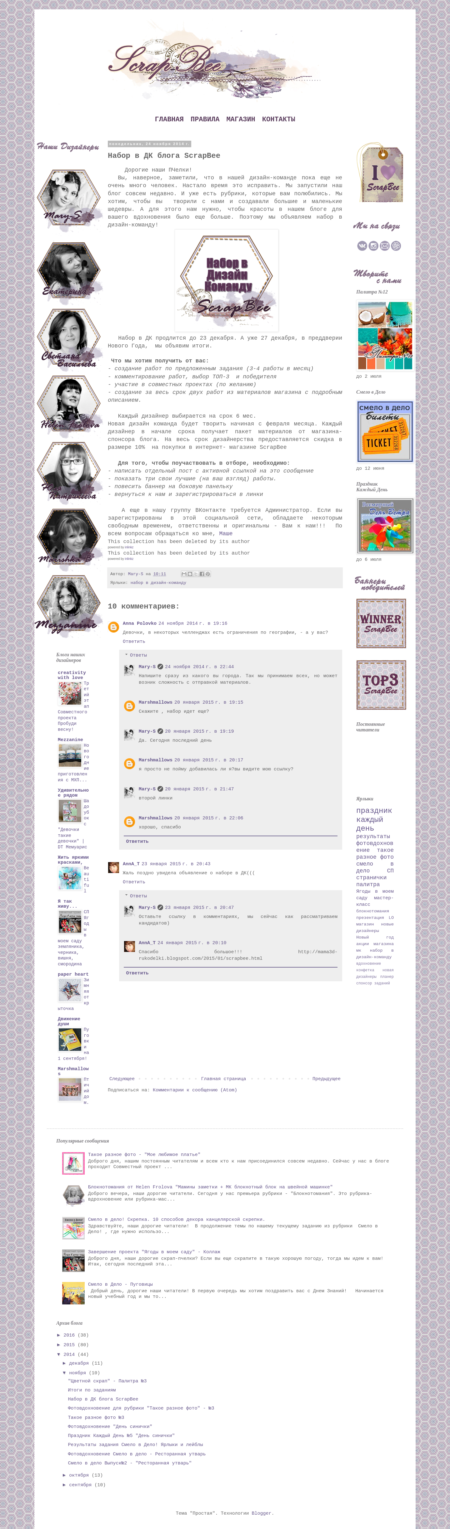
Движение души (69, 1022)
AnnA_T (131, 864)
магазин (365, 924)
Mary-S (147, 667)
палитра (368, 884)
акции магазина (375, 944)
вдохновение (368, 964)
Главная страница (223, 1079)
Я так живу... (68, 904)
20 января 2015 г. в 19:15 (208, 702)
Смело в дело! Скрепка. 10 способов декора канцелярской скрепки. (176, 1219)
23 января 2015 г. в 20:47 (199, 907)
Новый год (375, 937)
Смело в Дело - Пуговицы (120, 1284)
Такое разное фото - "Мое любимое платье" (144, 1155)
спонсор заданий (373, 983)
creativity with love (72, 675)
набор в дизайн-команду (158, 582)
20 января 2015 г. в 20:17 (208, 760)
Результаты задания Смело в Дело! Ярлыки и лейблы (135, 1445)
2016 (70, 1335)
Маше (225, 534)
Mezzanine (70, 740)
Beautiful (86, 880)
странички (371, 878)
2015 (70, 1345)
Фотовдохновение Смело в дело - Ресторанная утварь (137, 1454)
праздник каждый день (374, 820)
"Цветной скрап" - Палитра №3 (107, 1381)
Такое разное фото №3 (96, 1417)
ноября (79, 1373)
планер (387, 977)
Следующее (122, 1079)
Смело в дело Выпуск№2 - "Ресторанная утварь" (130, 1463)
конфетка (365, 970)
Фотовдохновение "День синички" (110, 1426)
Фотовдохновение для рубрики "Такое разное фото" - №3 (141, 1408)
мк (358, 950)
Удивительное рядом (73, 793)
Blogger (262, 1513)
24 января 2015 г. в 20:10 (192, 943)
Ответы (138, 655)
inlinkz (129, 547)
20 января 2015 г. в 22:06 (208, 818)
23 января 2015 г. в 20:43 (176, 864)
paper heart (73, 974)
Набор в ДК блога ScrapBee (103, 1399)
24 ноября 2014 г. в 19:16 (193, 623)
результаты (373, 836)
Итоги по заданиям (92, 1390)
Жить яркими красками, (73, 860)
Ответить (134, 641)
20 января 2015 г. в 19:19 (199, 731)
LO (391, 917)
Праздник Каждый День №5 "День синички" (121, 1436)
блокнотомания (372, 911)
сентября (81, 1485)
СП (390, 871)
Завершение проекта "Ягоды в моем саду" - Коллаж (154, 1252)
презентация (370, 917)
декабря (80, 1363)
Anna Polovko (140, 623)
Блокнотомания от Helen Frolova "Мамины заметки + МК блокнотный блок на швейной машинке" (210, 1187)
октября (80, 1475)
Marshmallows (155, 702)
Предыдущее (326, 1079)
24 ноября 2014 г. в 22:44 (199, 667)
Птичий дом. (86, 1091)
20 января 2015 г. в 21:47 (199, 789)
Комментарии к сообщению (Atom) (195, 1090)
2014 (70, 1354)
